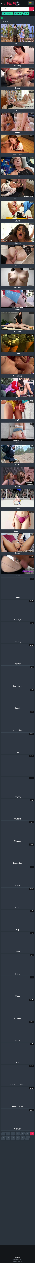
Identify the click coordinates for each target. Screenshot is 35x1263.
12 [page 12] (18, 1138)
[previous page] (8, 1134)
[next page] (27, 1138)
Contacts (17, 1257)
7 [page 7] (27, 1134)
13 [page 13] (23, 1138)
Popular (18, 13)
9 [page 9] (3, 1138)
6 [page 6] (22, 1134)
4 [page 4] (12, 1134)
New (26, 13)
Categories (7, 13)
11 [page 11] (13, 1138)
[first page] (3, 1134)
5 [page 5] (17, 1134)
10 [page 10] (8, 1138)
